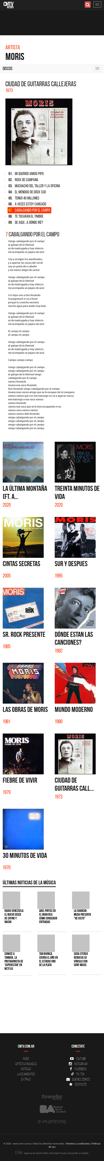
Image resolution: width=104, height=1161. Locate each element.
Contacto (78, 1084)
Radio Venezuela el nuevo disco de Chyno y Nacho (14, 916)
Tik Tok (78, 1074)
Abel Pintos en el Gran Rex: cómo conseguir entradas (48, 916)
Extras (26, 1079)
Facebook (78, 1069)
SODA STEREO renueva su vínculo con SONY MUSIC (81, 959)
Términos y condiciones (78, 1143)
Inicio (26, 1059)
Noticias (26, 1069)
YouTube (78, 1059)
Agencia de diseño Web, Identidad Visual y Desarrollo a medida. (52, 1153)
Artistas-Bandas (26, 1064)
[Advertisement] (50, 1006)
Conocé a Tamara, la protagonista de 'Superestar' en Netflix (14, 961)
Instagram (78, 1064)
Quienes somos (78, 1079)
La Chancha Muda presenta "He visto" (82, 914)
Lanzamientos (26, 1074)
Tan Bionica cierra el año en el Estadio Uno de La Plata (48, 959)
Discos (7, 68)
